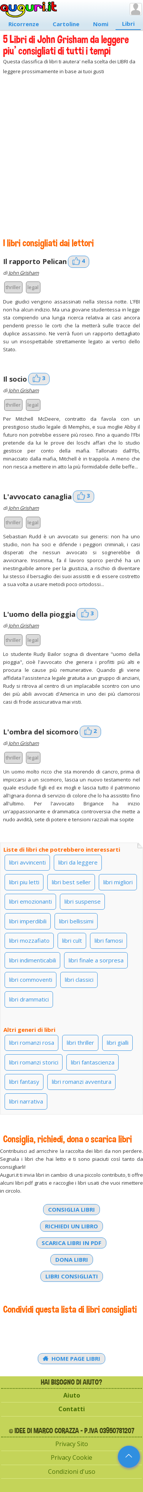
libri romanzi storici (33, 1062)
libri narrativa (26, 1101)
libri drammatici (29, 999)
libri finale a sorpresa (96, 960)
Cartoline (66, 24)
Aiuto (71, 1395)
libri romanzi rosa (31, 1042)
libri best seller (71, 882)
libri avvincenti (27, 862)
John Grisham (23, 272)
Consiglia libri (71, 1209)
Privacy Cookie (71, 1457)
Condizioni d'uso (71, 1471)
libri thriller (80, 1042)
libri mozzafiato (29, 940)
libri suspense (82, 901)
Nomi (100, 24)
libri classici (79, 979)
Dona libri (71, 1259)
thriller (13, 287)
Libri (128, 23)
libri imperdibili (28, 921)
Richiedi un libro (71, 1226)
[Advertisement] (71, 156)
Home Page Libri (72, 1358)
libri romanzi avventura (81, 1081)
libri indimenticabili (32, 960)
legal (33, 287)
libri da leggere (78, 862)
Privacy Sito (71, 1444)
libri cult (72, 940)
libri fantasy (24, 1081)
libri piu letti (24, 882)
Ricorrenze (23, 24)
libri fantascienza (92, 1062)
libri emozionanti (30, 901)
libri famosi (109, 940)
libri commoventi (30, 979)
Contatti (71, 1409)
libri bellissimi (76, 921)
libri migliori (118, 882)
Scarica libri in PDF (71, 1243)
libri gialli (118, 1042)
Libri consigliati (71, 1276)
